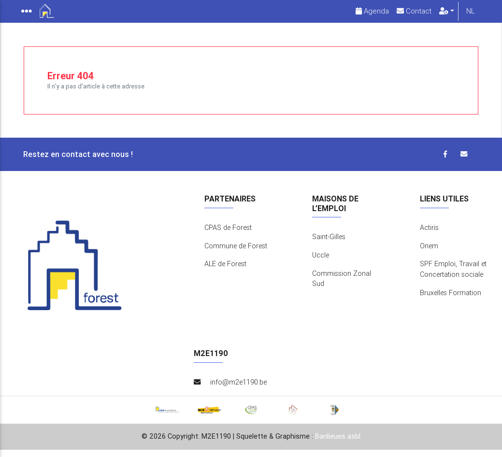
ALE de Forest (225, 271)
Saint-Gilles (328, 244)
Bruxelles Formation (450, 300)
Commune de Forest (235, 253)
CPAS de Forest (228, 235)
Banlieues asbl (337, 444)
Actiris (429, 235)
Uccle (320, 262)
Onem (429, 253)
